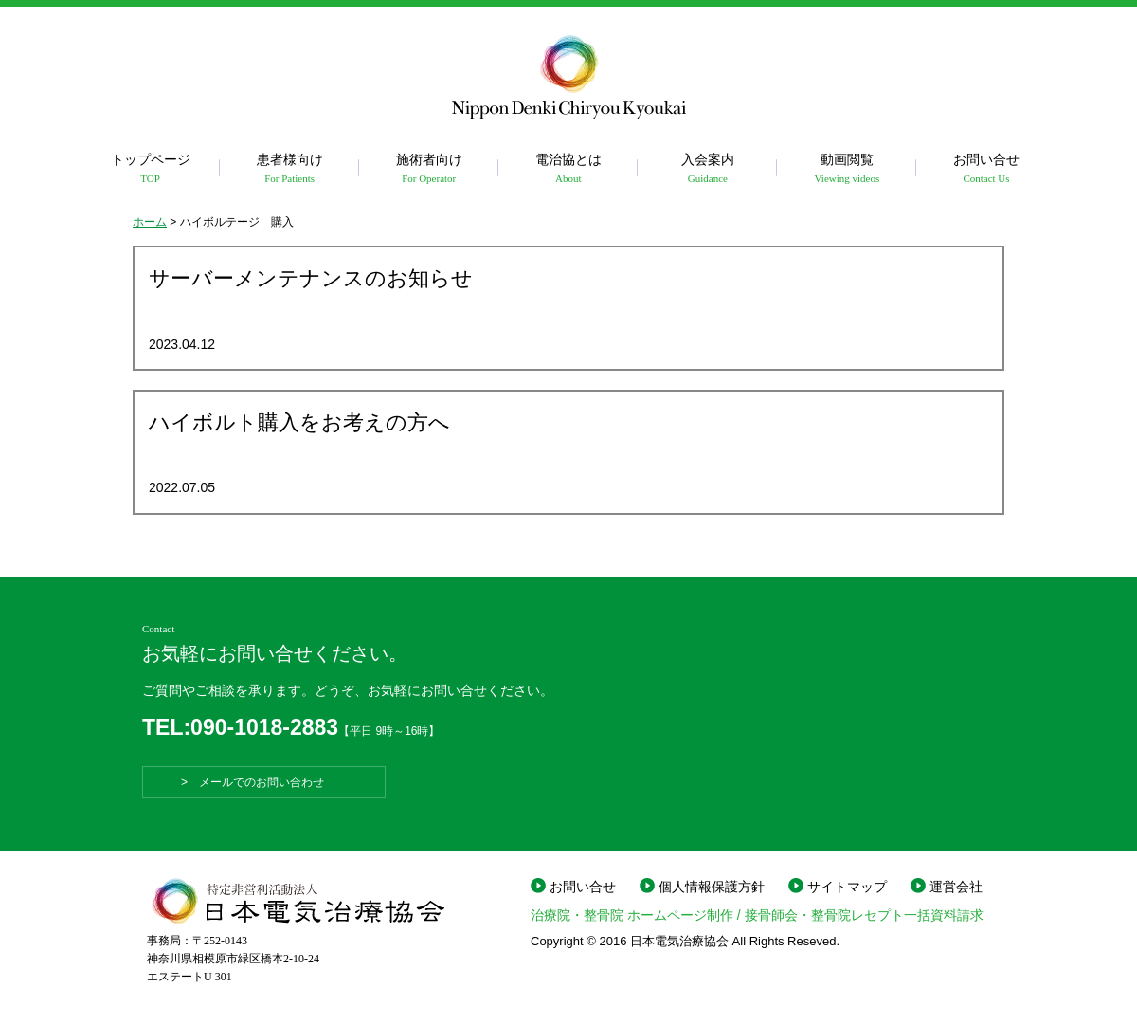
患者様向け (289, 169)
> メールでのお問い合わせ (264, 782)
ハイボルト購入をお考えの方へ (299, 422)
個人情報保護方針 (712, 886)
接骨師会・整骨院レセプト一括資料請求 (864, 915)
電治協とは (568, 169)
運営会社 (956, 886)
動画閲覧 (846, 169)
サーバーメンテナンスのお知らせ (311, 278)
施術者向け (429, 169)
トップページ (150, 169)
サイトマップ (847, 886)
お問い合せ (986, 169)
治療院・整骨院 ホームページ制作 (632, 915)
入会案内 (707, 169)
